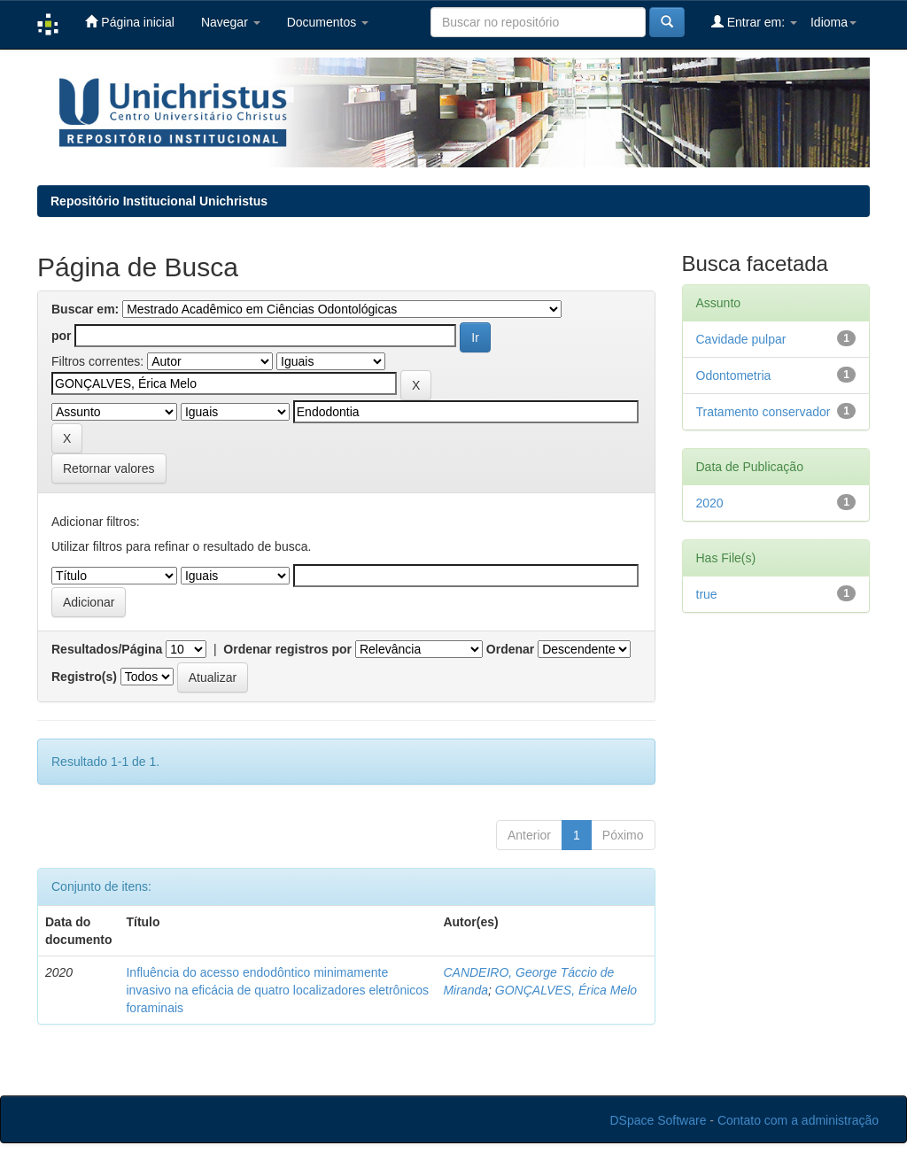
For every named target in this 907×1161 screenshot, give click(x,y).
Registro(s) (84, 677)
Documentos (327, 22)
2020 (710, 503)
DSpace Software (658, 1120)
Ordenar (510, 649)
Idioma (833, 22)
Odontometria (733, 375)
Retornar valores (109, 468)
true (706, 594)
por (61, 336)
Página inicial (129, 21)
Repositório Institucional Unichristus (158, 201)
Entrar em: (754, 21)
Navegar (230, 22)
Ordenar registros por (287, 649)
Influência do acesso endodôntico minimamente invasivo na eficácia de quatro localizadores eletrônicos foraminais (277, 990)
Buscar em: (85, 309)
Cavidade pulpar (741, 339)
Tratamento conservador (763, 412)
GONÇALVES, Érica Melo (566, 990)
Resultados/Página (106, 649)
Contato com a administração (798, 1120)
